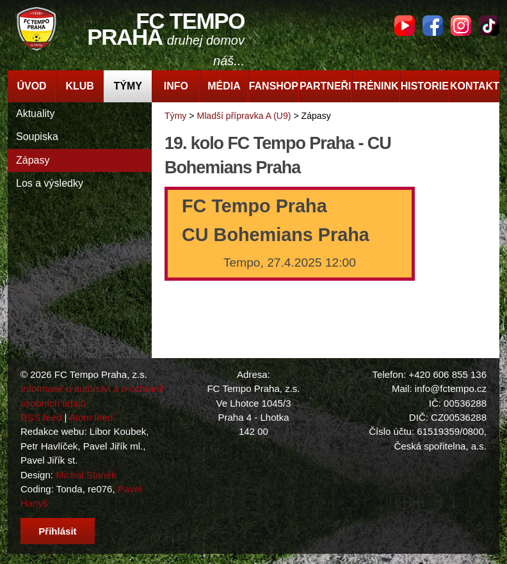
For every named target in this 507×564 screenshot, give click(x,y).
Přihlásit (57, 531)
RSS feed (40, 417)
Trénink (376, 86)
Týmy (128, 86)
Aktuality (35, 113)
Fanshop (273, 86)
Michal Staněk (86, 474)
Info (176, 86)
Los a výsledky (49, 183)
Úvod (31, 86)
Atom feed (91, 417)
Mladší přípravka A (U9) (244, 116)
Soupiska (37, 136)
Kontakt (474, 86)
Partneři (325, 86)
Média (224, 86)
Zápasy (32, 160)
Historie (425, 86)
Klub (79, 86)
